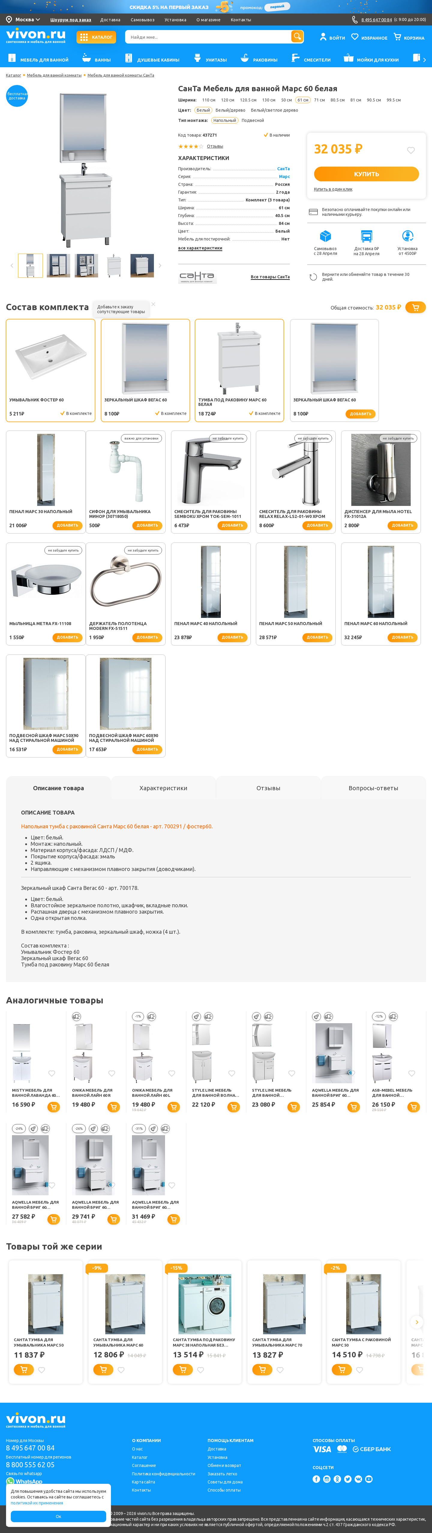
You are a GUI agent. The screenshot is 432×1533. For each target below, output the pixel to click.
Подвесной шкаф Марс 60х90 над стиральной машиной (43, 738)
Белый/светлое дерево (274, 110)
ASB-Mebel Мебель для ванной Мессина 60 (393, 1094)
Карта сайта (143, 1482)
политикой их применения (37, 1503)
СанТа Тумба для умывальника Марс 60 (119, 1345)
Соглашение (144, 1465)
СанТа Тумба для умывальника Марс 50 (40, 1345)
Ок (58, 1516)
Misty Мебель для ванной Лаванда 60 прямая (35, 1094)
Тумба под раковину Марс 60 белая (213, 402)
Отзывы (215, 146)
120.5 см (248, 100)
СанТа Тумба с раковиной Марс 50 (362, 1345)
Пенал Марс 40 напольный (126, 624)
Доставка (110, 19)
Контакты (241, 19)
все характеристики (200, 248)
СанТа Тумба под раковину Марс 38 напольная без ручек (198, 1345)
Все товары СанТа (270, 276)
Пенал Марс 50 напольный (210, 624)
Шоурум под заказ (70, 19)
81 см (355, 100)
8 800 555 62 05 (32, 1465)
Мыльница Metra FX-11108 (380, 512)
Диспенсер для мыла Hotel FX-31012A (298, 514)
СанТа (283, 168)
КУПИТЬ (366, 173)
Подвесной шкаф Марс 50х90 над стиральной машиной (384, 626)
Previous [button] (12, 266)
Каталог (14, 75)
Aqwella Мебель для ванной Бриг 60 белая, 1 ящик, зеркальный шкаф (335, 1094)
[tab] (58, 788)
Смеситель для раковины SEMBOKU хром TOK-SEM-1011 (127, 514)
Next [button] (160, 266)
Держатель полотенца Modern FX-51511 (38, 626)
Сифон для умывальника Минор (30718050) (40, 514)
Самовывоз (143, 19)
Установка (175, 19)
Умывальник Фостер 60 (37, 400)
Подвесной (253, 120)
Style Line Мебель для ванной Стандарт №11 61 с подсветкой (273, 1094)
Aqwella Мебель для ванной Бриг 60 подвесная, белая (35, 1206)
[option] (86, 170)
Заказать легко (222, 1473)
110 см (208, 100)
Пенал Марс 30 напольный (381, 400)
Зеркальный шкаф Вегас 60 (126, 400)
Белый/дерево (230, 110)
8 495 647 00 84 (32, 1448)
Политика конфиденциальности (163, 1473)
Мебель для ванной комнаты (57, 75)
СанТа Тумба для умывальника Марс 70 (278, 1345)
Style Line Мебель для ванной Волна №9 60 (215, 1094)
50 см (286, 100)
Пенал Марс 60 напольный (296, 624)
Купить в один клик (333, 189)
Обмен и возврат (224, 1465)
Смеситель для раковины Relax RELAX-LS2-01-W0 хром (212, 514)
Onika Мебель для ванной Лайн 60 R (93, 1094)
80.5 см (338, 100)
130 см (268, 100)
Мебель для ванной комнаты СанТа (127, 75)
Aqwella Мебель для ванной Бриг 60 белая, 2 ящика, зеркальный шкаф (95, 1206)
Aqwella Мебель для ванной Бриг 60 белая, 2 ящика (155, 1206)
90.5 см (374, 100)
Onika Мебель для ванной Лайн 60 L (153, 1094)
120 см (227, 100)
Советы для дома (225, 1482)
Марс (284, 176)
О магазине (208, 19)
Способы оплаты (224, 1490)
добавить (323, 414)
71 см (319, 100)
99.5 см (394, 100)
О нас (137, 1449)
